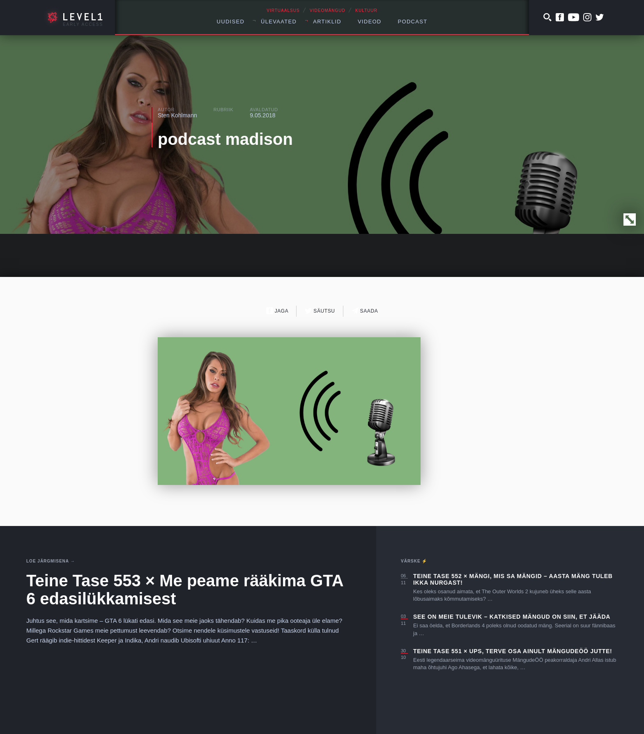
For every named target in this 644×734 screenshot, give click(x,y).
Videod (370, 21)
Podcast (413, 21)
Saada (365, 310)
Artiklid (327, 21)
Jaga (277, 310)
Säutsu (320, 310)
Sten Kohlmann (177, 115)
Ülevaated (279, 21)
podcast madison (225, 139)
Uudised (231, 21)
